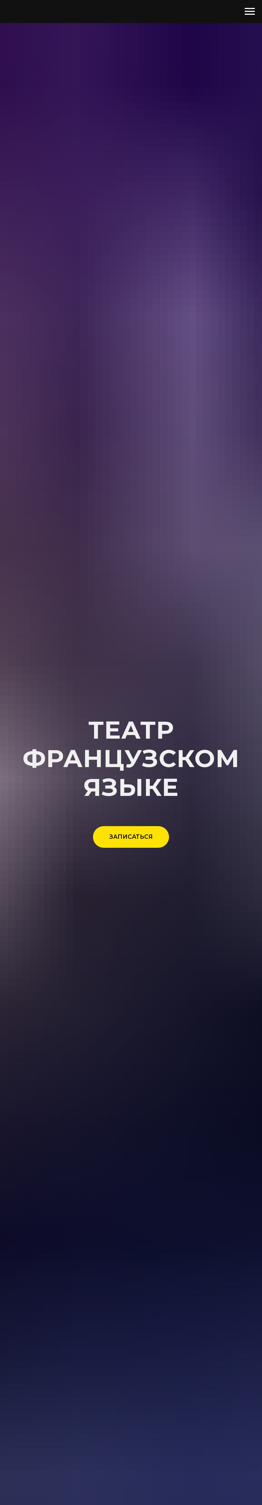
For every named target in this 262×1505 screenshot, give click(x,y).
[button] (131, 837)
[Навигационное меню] (250, 11)
